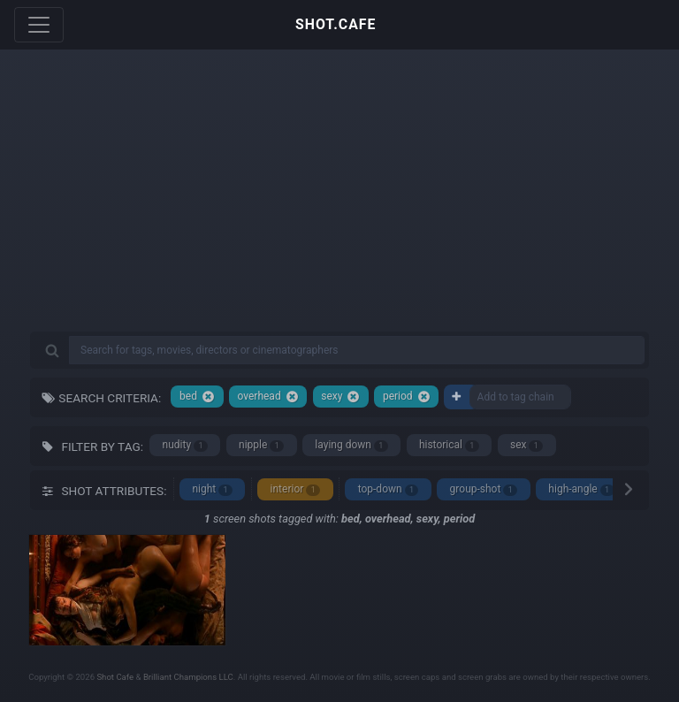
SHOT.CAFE (335, 24)
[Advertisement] (339, 203)
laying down (351, 445)
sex (526, 445)
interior (296, 489)
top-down (388, 489)
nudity (185, 445)
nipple (261, 445)
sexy (340, 396)
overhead (267, 396)
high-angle (581, 489)
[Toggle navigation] (39, 24)
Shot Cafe (115, 677)
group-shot (484, 489)
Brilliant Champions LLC (188, 677)
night (212, 489)
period (407, 396)
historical (449, 445)
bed (197, 396)
